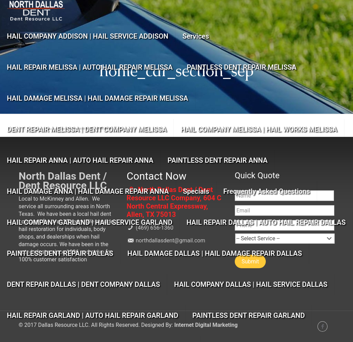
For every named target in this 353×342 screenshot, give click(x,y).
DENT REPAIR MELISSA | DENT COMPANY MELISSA (87, 129)
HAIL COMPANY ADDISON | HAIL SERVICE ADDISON (87, 36)
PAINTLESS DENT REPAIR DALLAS (60, 253)
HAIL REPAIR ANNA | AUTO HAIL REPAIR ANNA (80, 160)
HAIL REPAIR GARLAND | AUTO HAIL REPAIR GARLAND (92, 315)
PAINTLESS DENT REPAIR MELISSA (241, 67)
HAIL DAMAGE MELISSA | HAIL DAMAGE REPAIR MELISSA (97, 98)
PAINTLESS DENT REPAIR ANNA (218, 160)
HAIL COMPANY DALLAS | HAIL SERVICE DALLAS (250, 284)
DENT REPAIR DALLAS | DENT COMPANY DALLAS (83, 284)
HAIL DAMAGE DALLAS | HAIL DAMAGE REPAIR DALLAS (215, 253)
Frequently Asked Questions (266, 191)
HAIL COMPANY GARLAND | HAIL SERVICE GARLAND (89, 222)
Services (195, 36)
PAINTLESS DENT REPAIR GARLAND (248, 315)
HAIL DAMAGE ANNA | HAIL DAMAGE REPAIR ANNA (88, 191)
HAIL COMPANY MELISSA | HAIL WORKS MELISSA (259, 129)
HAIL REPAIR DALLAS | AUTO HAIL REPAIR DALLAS (266, 222)
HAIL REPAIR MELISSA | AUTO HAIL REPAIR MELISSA (90, 67)
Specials (196, 191)
